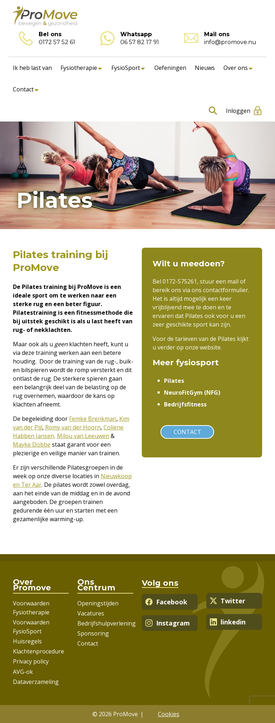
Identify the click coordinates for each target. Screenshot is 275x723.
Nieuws (205, 68)
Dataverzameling (36, 682)
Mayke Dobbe (31, 444)
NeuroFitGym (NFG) (192, 392)
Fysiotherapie (79, 68)
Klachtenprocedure (38, 651)
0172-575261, (181, 281)
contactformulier (225, 290)
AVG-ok (23, 672)
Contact (23, 89)
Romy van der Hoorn (73, 427)
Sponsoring (93, 633)
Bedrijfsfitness (185, 404)
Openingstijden (98, 603)
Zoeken (211, 111)
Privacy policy (31, 661)
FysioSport (125, 68)
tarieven (186, 339)
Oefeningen (170, 68)
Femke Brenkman (92, 419)
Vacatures (90, 613)
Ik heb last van (32, 68)
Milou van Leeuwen (83, 436)
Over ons (235, 68)
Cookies (168, 714)
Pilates (174, 381)
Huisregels (27, 641)
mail (232, 281)
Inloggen (238, 111)
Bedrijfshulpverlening (106, 623)
